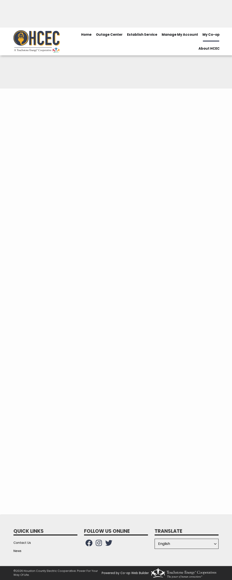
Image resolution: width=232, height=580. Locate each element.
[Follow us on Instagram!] (99, 544)
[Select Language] (187, 544)
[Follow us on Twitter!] (108, 544)
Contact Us (22, 542)
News (17, 551)
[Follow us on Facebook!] (88, 544)
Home (86, 34)
